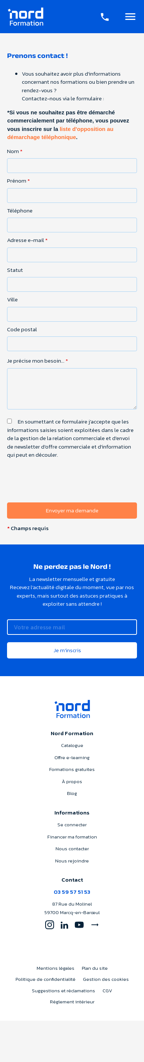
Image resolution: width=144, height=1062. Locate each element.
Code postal (22, 329)
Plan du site (95, 968)
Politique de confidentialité (46, 979)
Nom (15, 151)
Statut (15, 270)
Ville (12, 299)
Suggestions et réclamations (63, 990)
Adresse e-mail (27, 240)
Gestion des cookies (106, 979)
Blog (72, 793)
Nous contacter (72, 848)
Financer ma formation (72, 836)
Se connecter (72, 824)
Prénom (18, 181)
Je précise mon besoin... (37, 361)
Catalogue (72, 745)
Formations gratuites (72, 769)
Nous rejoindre (72, 860)
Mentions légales (55, 968)
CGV (107, 990)
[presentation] (63, 495)
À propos (72, 781)
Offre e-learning (72, 757)
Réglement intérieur (72, 1001)
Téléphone (20, 211)
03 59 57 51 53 (72, 892)
